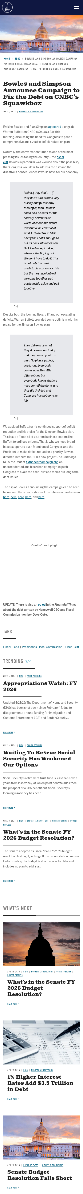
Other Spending (59, 820)
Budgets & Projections (38, 820)
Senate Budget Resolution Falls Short (39, 1175)
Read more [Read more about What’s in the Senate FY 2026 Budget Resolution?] (8, 881)
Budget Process (15, 975)
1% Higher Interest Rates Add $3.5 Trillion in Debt (40, 1083)
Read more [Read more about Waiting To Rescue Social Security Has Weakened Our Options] (8, 808)
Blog (21, 820)
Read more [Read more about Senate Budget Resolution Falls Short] (12, 1187)
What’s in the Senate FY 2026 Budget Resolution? (38, 835)
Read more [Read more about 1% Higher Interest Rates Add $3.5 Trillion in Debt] (12, 1098)
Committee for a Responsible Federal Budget (7, 7)
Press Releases (30, 1165)
